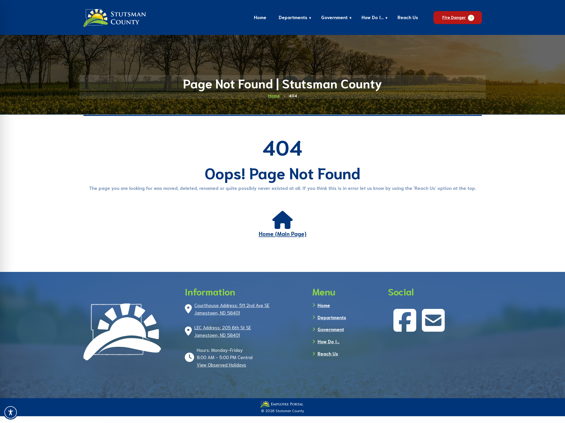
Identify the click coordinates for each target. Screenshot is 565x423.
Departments (332, 317)
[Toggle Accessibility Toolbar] (10, 412)
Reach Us (328, 353)
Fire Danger (454, 17)
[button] (293, 17)
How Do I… (329, 341)
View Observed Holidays (221, 364)
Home (324, 305)
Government (331, 329)
